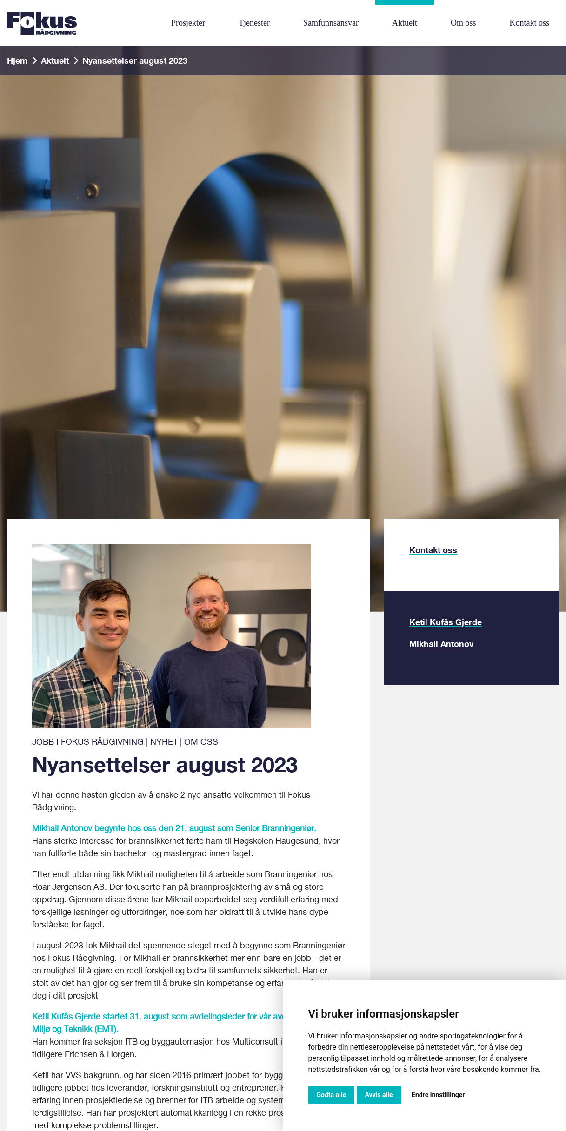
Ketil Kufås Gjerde (445, 622)
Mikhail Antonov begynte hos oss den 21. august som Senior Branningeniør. (174, 829)
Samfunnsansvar (331, 22)
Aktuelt (404, 22)
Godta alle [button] (331, 1094)
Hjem (17, 60)
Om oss (463, 22)
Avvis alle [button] (379, 1094)
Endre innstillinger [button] (438, 1094)
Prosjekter (188, 22)
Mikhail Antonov (441, 644)
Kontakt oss (529, 22)
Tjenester (254, 22)
